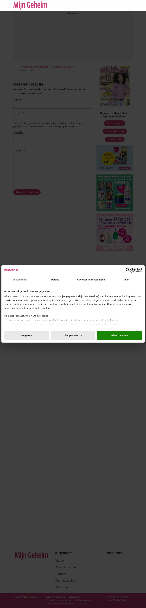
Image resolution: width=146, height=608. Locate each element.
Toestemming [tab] (19, 279)
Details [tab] (55, 279)
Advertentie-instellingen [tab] (91, 279)
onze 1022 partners (23, 296)
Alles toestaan (119, 335)
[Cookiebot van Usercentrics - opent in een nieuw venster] (128, 270)
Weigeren (26, 335)
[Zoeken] (130, 5)
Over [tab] (127, 279)
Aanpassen (73, 335)
